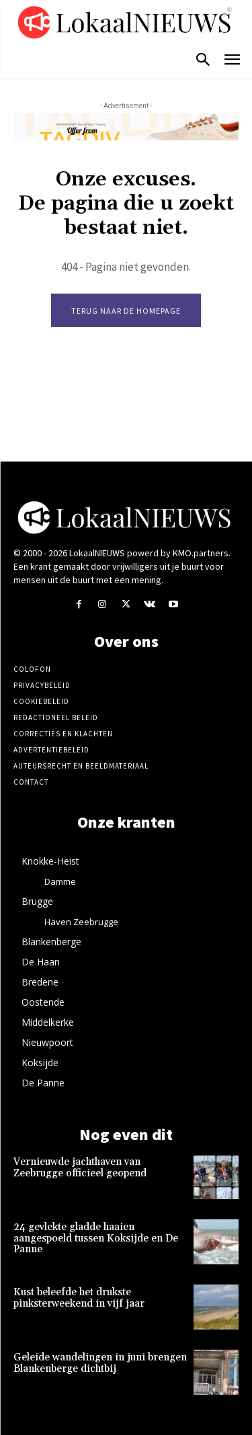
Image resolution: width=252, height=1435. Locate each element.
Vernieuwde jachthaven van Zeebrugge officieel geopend (79, 1168)
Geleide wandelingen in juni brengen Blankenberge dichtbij (100, 1363)
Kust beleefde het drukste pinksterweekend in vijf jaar (78, 1298)
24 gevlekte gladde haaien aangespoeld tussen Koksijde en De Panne (95, 1238)
